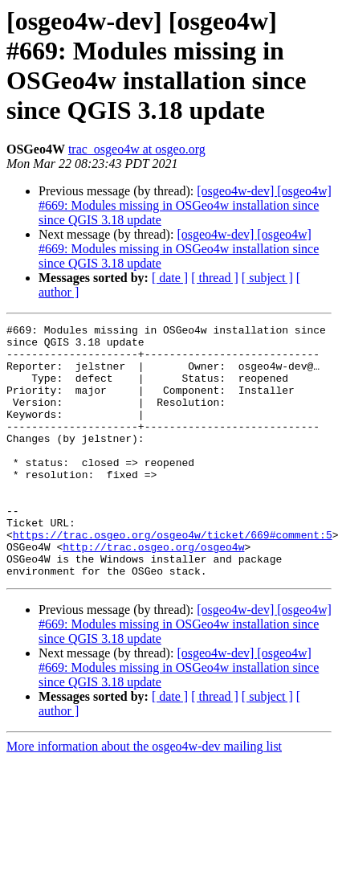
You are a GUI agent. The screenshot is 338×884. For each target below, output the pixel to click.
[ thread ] (214, 277)
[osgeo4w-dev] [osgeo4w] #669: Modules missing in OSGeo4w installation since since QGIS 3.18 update (185, 205)
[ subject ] (267, 277)
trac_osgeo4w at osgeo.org (137, 149)
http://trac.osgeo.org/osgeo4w (153, 592)
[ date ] (170, 277)
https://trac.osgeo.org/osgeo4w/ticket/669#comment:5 (172, 578)
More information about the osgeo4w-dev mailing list (144, 797)
